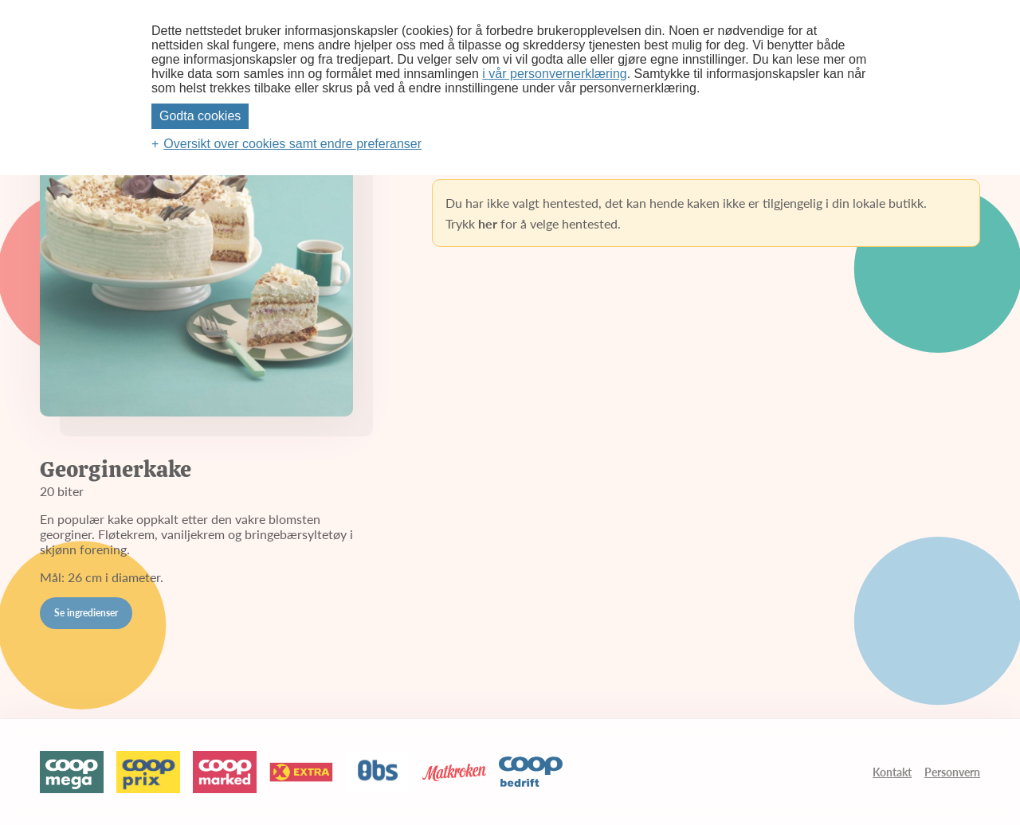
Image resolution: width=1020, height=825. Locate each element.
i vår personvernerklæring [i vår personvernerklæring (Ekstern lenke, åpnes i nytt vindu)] (554, 73)
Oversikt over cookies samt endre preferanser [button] (292, 144)
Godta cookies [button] (200, 116)
